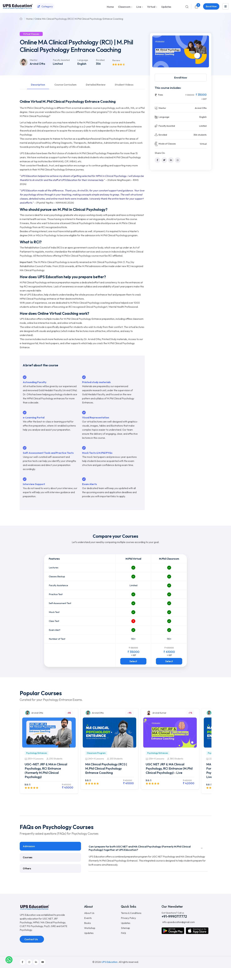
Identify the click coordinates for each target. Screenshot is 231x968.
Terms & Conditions (131, 913)
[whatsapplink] (9, 959)
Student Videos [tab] (124, 84)
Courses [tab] (27, 857)
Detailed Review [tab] (95, 84)
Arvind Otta (37, 64)
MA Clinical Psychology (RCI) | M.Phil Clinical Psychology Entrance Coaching (106, 768)
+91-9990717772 (174, 916)
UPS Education (109, 961)
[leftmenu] (225, 6)
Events (88, 918)
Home (110, 6)
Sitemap (125, 928)
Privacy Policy (128, 918)
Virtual (151, 6)
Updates (166, 6)
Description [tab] (38, 84)
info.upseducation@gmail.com (178, 922)
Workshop (89, 928)
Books (87, 923)
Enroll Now (211, 6)
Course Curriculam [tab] (65, 84)
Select (133, 661)
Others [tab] (27, 868)
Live (138, 6)
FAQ (123, 933)
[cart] (196, 6)
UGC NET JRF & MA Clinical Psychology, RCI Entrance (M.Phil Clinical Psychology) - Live (169, 768)
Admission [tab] (29, 846)
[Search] (186, 6)
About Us (89, 913)
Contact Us (31, 939)
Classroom (124, 6)
